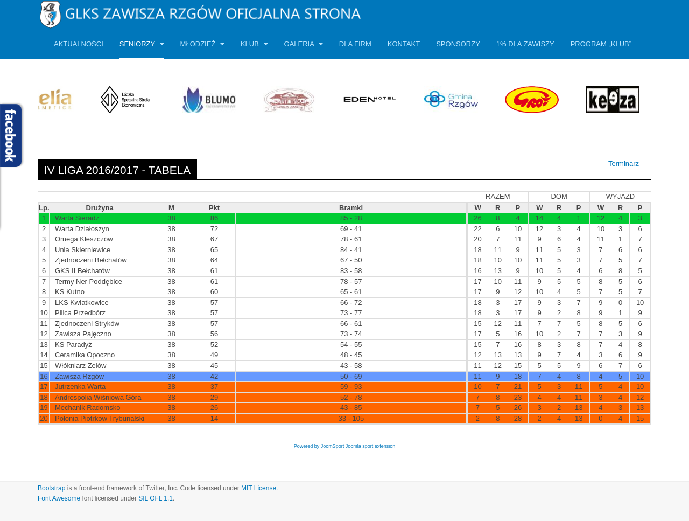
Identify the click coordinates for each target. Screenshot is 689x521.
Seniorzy (141, 44)
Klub (254, 44)
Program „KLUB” (601, 44)
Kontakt (404, 44)
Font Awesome (59, 498)
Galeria (303, 44)
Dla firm (355, 44)
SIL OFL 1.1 (155, 498)
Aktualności (78, 44)
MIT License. (259, 488)
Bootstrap (51, 488)
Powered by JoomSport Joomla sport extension (345, 446)
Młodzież (202, 44)
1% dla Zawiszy (525, 44)
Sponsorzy (458, 44)
